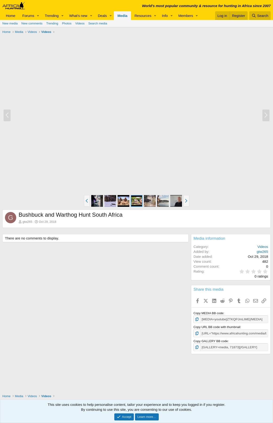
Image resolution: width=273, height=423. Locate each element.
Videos (80, 23)
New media (10, 23)
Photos (66, 23)
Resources (143, 16)
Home (10, 16)
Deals (102, 16)
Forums (28, 16)
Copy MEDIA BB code (208, 313)
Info (165, 16)
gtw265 (27, 221)
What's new (78, 16)
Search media (97, 23)
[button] (38, 15)
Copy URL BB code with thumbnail (217, 327)
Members (185, 16)
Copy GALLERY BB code (211, 340)
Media (122, 16)
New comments (32, 23)
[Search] (260, 15)
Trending (52, 16)
